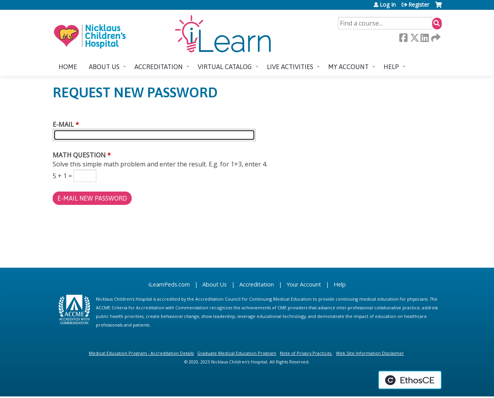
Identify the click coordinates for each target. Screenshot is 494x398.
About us (104, 67)
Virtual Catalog (225, 67)
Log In (388, 4)
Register (418, 4)
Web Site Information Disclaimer (370, 353)
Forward (435, 37)
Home (68, 67)
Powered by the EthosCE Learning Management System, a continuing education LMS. (410, 380)
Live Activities (290, 67)
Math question (79, 155)
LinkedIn (424, 37)
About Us (214, 284)
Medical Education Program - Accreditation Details (141, 353)
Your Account (303, 284)
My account (348, 67)
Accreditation (158, 67)
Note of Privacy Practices (305, 353)
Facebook (403, 37)
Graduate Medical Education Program (236, 353)
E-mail (63, 124)
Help (391, 67)
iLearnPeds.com (169, 284)
